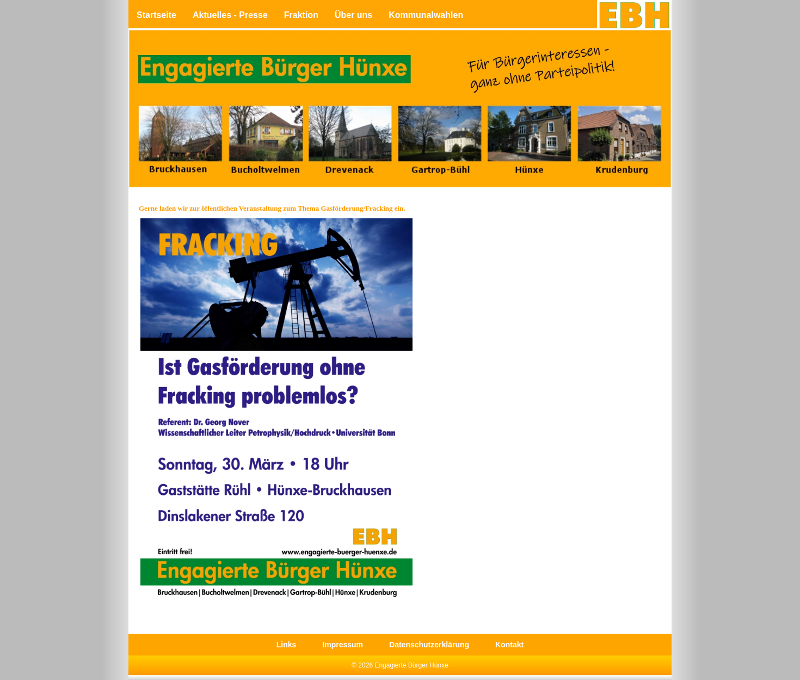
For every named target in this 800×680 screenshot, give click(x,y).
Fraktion (301, 15)
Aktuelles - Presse (230, 15)
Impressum (342, 644)
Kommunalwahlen (426, 15)
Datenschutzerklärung (429, 644)
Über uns (353, 15)
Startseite (156, 15)
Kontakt (509, 644)
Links (286, 644)
